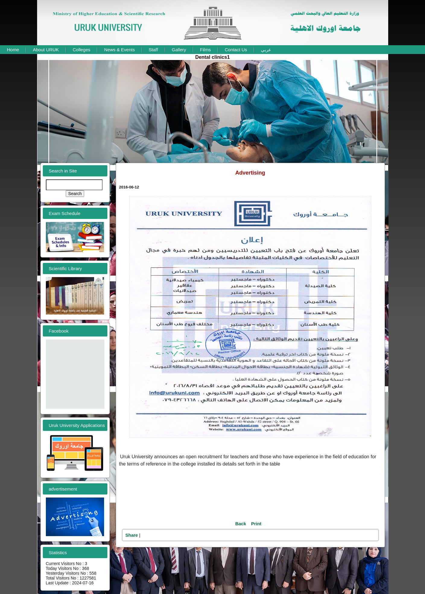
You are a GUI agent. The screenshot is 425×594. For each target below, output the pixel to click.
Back (240, 523)
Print (256, 523)
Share (131, 535)
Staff (153, 49)
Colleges (81, 49)
